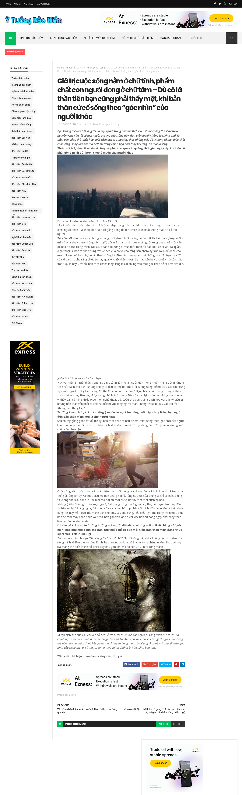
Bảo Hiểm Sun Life (21, 250)
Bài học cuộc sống (21, 144)
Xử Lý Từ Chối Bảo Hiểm (138, 38)
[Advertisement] (81, 347)
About (17, 4)
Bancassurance (172, 38)
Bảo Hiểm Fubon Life (22, 303)
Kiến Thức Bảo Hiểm (63, 38)
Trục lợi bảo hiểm (20, 270)
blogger (165, 761)
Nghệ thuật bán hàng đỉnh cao (22, 211)
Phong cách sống (21, 104)
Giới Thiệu (197, 38)
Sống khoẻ (17, 204)
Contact (29, 4)
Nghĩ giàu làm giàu (21, 118)
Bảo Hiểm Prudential (22, 164)
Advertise (43, 4)
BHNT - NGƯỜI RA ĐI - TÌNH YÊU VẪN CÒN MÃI (216, 217)
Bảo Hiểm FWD (19, 263)
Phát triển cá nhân (21, 98)
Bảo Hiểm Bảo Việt (21, 138)
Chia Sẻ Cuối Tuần (21, 290)
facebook (150, 761)
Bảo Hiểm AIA (19, 191)
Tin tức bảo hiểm (20, 78)
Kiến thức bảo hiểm (21, 85)
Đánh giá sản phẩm (22, 277)
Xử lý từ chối (18, 257)
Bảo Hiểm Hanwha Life (23, 217)
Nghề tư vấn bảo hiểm (23, 91)
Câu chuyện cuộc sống (24, 111)
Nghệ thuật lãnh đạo (22, 237)
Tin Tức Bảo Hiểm (31, 38)
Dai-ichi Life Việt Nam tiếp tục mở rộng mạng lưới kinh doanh (217, 164)
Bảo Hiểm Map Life (21, 310)
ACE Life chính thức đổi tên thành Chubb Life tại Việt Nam (217, 180)
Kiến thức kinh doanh (22, 131)
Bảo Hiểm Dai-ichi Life (23, 171)
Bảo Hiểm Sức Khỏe (22, 283)
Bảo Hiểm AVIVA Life (22, 296)
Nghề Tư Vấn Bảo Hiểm (99, 38)
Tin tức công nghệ (21, 157)
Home (8, 4)
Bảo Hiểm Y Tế (19, 224)
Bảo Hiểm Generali (21, 230)
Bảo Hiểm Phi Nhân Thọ (24, 184)
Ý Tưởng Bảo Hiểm (64, 789)
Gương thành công (21, 124)
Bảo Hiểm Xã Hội (20, 151)
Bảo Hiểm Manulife (21, 177)
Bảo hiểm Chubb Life (22, 243)
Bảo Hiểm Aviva (20, 316)
